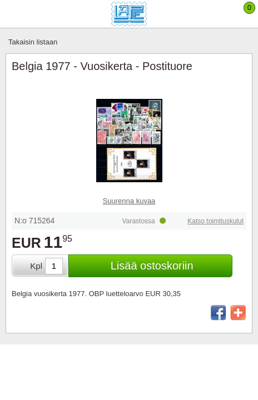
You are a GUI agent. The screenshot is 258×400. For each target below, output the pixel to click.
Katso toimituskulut (215, 221)
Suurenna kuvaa (129, 201)
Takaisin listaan (32, 42)
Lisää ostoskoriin (152, 265)
